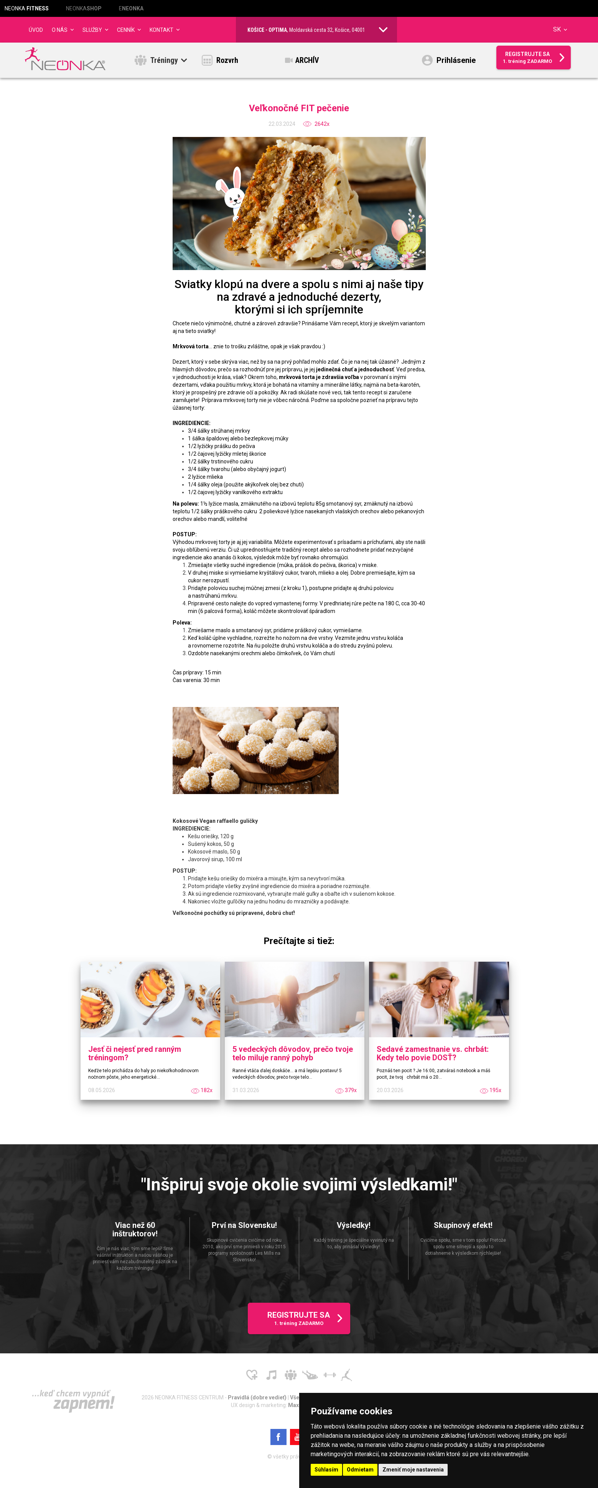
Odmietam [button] (360, 1470)
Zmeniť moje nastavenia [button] (413, 1470)
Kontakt (161, 30)
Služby (92, 30)
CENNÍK (126, 30)
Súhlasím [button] (326, 1470)
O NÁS (60, 30)
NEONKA (27, 8)
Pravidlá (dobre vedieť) (258, 1400)
